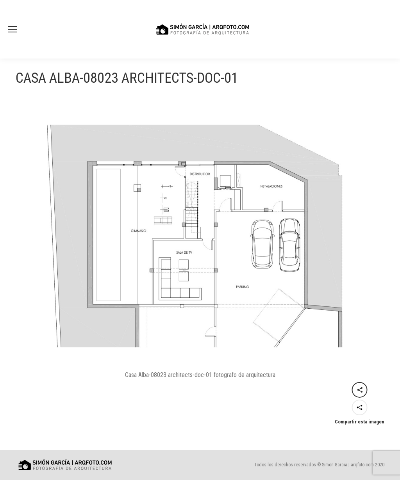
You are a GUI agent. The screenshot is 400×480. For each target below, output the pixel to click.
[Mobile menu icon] (12, 29)
